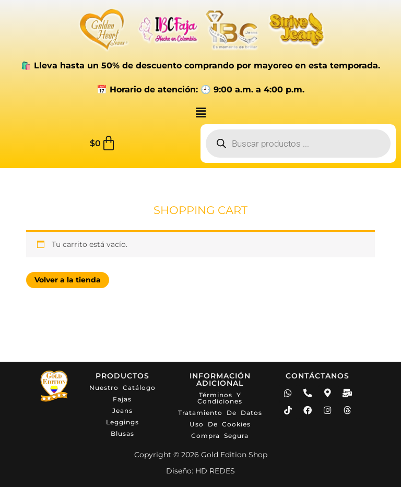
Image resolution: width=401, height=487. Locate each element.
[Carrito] (103, 143)
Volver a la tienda (70, 281)
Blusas (122, 433)
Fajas (122, 399)
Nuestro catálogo (122, 387)
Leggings (122, 422)
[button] (200, 113)
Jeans (122, 410)
